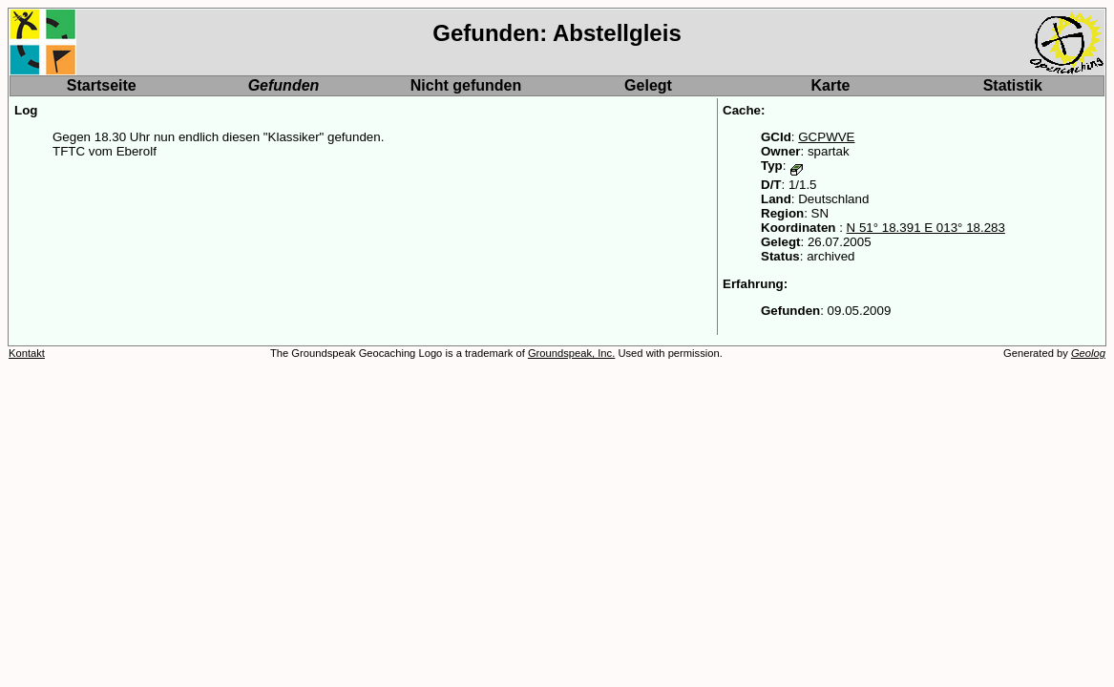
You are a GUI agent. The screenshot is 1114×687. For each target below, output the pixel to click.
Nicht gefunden (465, 85)
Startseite (102, 85)
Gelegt (648, 85)
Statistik (1012, 85)
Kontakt (27, 353)
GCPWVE (826, 137)
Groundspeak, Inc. (571, 353)
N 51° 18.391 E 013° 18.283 (926, 227)
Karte (831, 85)
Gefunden (284, 85)
